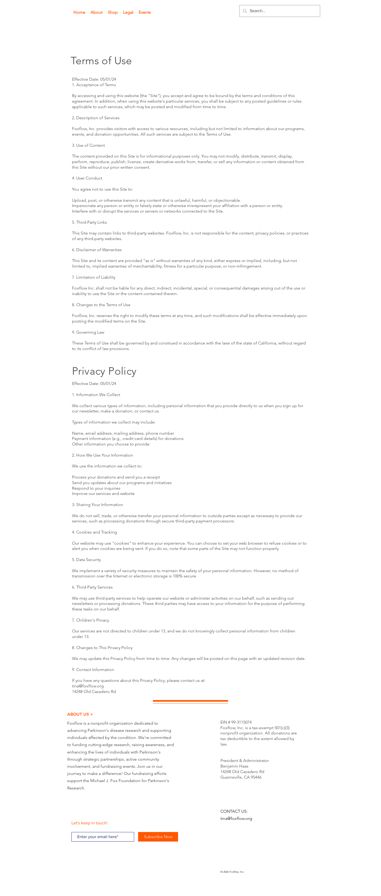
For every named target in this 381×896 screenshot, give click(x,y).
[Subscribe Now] (158, 837)
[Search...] (279, 11)
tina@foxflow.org (236, 818)
